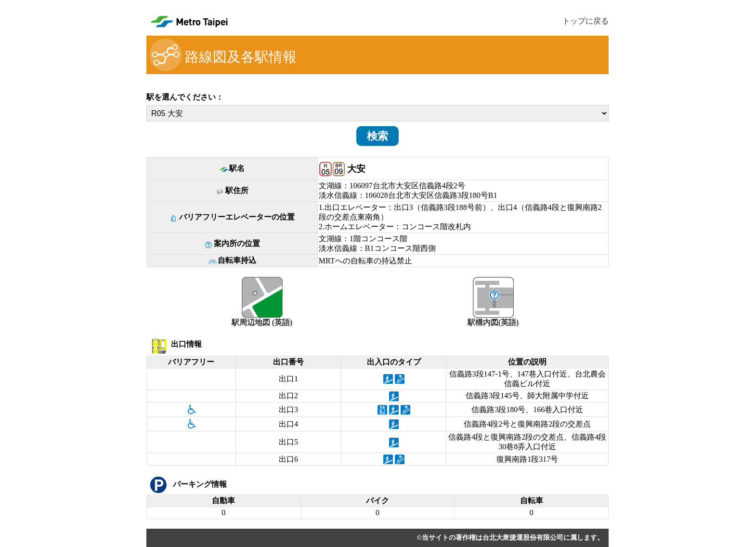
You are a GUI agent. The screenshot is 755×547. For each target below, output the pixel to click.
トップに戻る (585, 21)
